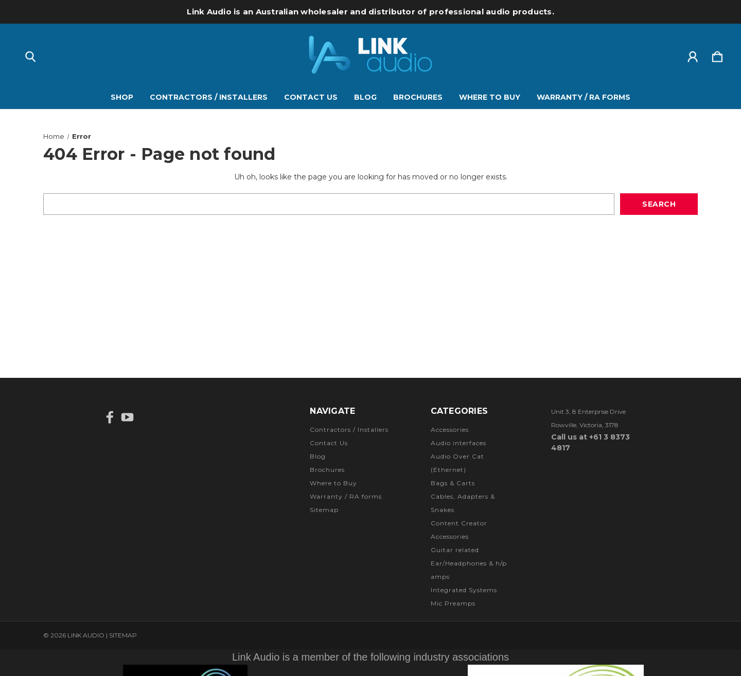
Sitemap (324, 510)
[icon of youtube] (127, 417)
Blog (365, 97)
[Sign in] (692, 54)
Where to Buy (489, 97)
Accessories (450, 429)
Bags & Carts (453, 483)
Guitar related (455, 550)
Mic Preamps (453, 603)
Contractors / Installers (209, 97)
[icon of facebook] (109, 417)
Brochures (418, 97)
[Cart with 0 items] (717, 54)
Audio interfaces (458, 443)
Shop (122, 97)
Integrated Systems (464, 590)
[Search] (30, 54)
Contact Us (311, 97)
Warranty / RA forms (583, 97)
